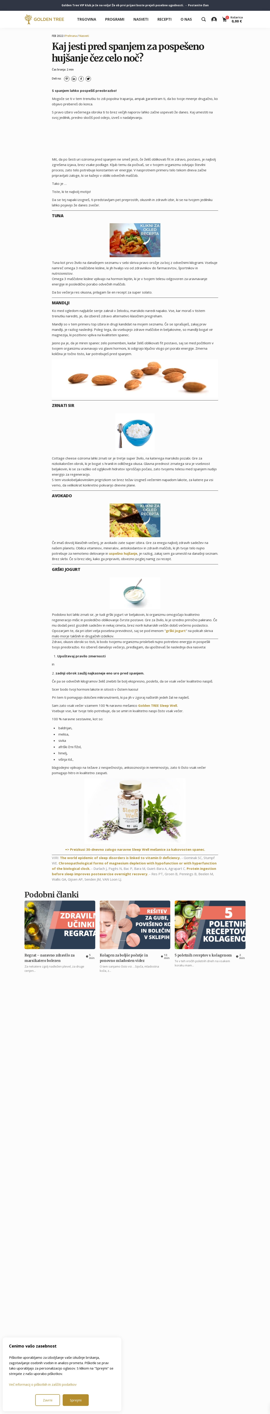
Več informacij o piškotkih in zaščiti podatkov (43, 1384)
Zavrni (47, 1400)
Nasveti (140, 19)
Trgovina (86, 19)
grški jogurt (176, 630)
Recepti (164, 19)
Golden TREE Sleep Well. (158, 705)
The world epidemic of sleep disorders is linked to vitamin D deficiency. (120, 857)
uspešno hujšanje (123, 553)
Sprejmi (76, 1400)
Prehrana (71, 36)
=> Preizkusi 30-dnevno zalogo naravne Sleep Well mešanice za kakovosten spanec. (135, 849)
